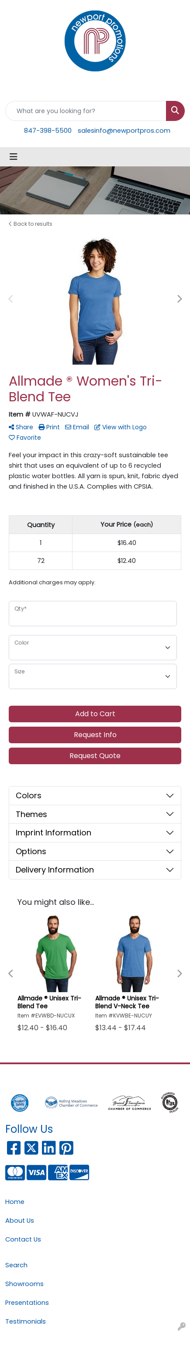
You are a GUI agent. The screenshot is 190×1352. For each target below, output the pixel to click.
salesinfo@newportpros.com (124, 130)
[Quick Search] (85, 111)
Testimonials (25, 1321)
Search (16, 1265)
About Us (19, 1220)
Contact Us (23, 1239)
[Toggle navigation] (13, 157)
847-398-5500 (48, 130)
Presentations (27, 1302)
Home (14, 1201)
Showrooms (24, 1284)
